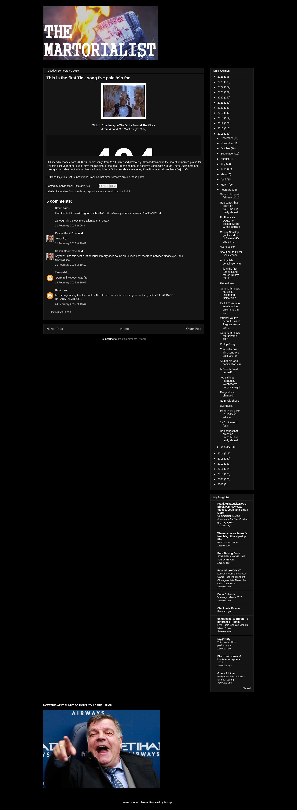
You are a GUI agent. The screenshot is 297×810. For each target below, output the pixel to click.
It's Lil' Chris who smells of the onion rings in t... (230, 308)
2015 (221, 133)
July (223, 163)
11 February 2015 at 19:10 (70, 264)
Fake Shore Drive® (229, 570)
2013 (221, 458)
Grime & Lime (226, 673)
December (227, 138)
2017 (221, 123)
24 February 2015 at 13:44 (70, 304)
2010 (221, 474)
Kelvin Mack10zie (66, 233)
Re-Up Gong (227, 344)
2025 (221, 81)
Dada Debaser (226, 594)
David (58, 208)
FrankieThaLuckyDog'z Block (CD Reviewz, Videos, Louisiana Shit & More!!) (232, 508)
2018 (221, 118)
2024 (221, 87)
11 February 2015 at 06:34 (70, 225)
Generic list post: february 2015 (230, 196)
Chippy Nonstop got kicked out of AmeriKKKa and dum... (229, 237)
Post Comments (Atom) (132, 338)
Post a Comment (61, 311)
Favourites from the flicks (70, 191)
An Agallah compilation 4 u (230, 262)
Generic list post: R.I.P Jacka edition (230, 414)
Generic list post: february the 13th (230, 336)
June (224, 169)
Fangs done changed (227, 394)
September (227, 153)
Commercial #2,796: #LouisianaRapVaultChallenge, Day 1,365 (232, 519)
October (226, 148)
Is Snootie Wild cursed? (229, 371)
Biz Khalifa (226, 405)
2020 (221, 107)
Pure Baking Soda (228, 553)
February (226, 189)
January (226, 446)
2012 (221, 463)
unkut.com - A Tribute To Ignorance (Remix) (232, 620)
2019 (221, 112)
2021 (221, 102)
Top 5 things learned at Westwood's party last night (230, 382)
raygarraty (223, 639)
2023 (221, 92)
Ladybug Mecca (83, 169)
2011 (221, 468)
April (224, 179)
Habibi (59, 290)
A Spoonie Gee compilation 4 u (230, 362)
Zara (58, 272)
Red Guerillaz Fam (227, 542)
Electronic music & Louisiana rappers (229, 658)
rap (88, 191)
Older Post (193, 329)
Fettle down (227, 283)
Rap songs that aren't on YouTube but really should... (230, 207)
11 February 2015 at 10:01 (70, 243)
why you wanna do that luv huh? (111, 191)
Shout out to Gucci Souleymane (231, 253)
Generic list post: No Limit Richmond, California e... (230, 293)
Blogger (168, 802)
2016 (221, 128)
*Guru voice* (227, 246)
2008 (221, 484)
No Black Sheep (229, 400)
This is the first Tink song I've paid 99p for (229, 352)
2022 (221, 97)
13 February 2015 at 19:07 (70, 282)
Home (124, 329)
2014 (221, 453)
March (225, 184)
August (225, 158)
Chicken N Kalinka (228, 608)
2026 (221, 76)
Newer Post (54, 329)
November (227, 143)
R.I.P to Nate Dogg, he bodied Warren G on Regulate (230, 222)
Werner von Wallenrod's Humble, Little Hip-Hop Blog (232, 536)
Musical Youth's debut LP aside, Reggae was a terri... (230, 322)
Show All (247, 688)
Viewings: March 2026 (229, 597)
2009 (221, 479)
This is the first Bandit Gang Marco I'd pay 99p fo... (229, 273)
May (223, 174)
